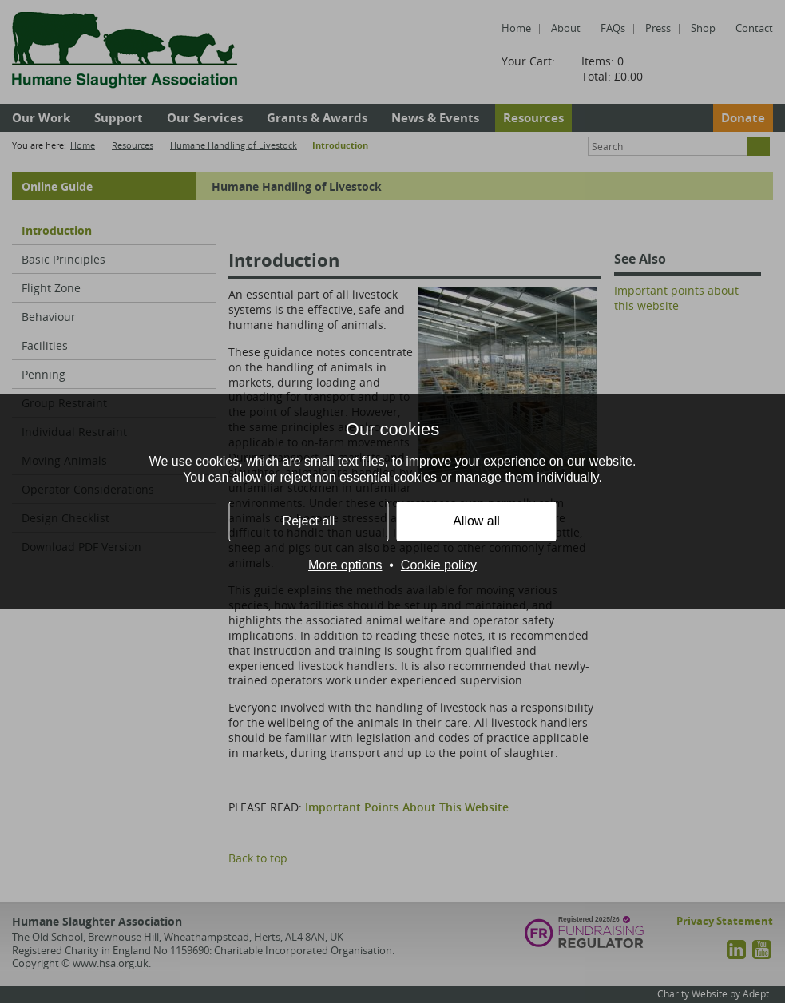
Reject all (309, 521)
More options (345, 565)
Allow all (476, 521)
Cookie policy (439, 565)
